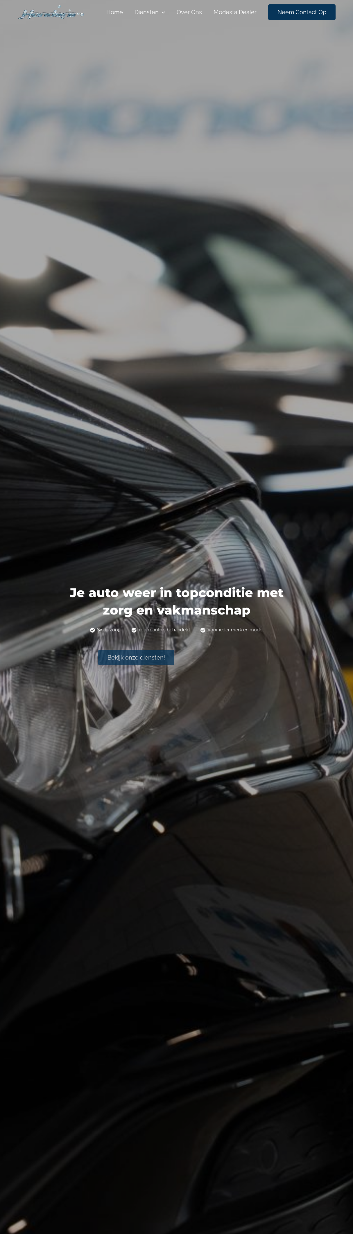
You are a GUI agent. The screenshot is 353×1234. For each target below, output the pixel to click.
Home (114, 12)
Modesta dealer (235, 12)
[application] (162, 12)
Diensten (150, 12)
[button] (136, 657)
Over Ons (189, 12)
